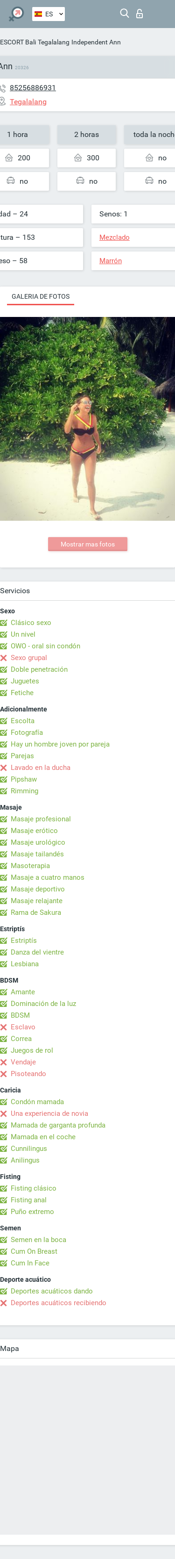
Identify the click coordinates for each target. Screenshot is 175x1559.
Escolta (23, 721)
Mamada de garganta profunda (58, 1125)
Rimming (24, 791)
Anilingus (25, 1160)
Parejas (22, 756)
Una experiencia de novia (49, 1113)
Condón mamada (37, 1102)
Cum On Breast (34, 1251)
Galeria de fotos (41, 296)
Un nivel (23, 634)
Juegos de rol (32, 1050)
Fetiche (22, 693)
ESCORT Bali (18, 42)
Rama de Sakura (36, 912)
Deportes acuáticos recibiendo (58, 1303)
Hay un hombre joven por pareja (60, 744)
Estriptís (24, 940)
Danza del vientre (37, 952)
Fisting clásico (33, 1188)
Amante (23, 992)
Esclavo (23, 1027)
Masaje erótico (34, 830)
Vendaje (23, 1062)
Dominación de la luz (43, 1003)
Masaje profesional (41, 819)
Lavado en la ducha (40, 767)
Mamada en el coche (43, 1137)
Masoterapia (30, 866)
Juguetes (25, 681)
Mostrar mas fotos (88, 544)
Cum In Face (30, 1263)
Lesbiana (25, 964)
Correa (21, 1039)
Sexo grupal (29, 658)
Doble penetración (39, 669)
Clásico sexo (31, 622)
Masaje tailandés (37, 854)
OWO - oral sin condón (45, 646)
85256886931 (33, 87)
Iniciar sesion (139, 13)
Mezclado (114, 237)
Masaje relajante (37, 901)
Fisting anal (29, 1200)
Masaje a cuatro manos (47, 877)
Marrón (110, 261)
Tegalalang (54, 42)
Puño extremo (32, 1211)
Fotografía (27, 732)
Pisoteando (28, 1074)
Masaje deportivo (38, 889)
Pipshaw (24, 779)
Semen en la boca (38, 1240)
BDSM (20, 1015)
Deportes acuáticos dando (52, 1291)
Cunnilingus (29, 1148)
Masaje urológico (38, 842)
